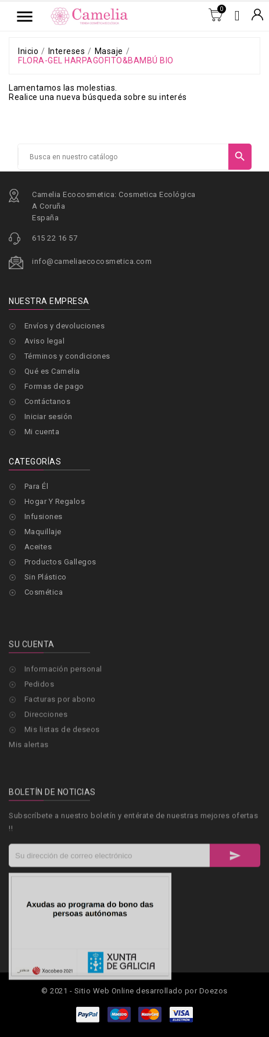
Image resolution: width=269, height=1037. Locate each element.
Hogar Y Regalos (54, 501)
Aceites (38, 546)
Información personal (63, 709)
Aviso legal (44, 341)
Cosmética (43, 592)
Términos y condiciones (67, 356)
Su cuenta (32, 684)
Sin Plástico (45, 577)
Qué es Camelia (52, 371)
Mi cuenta (42, 431)
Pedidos (39, 724)
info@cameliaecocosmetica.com (92, 261)
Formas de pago (54, 386)
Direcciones (46, 754)
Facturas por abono (60, 739)
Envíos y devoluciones (64, 325)
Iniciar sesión (48, 416)
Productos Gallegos (60, 561)
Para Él (36, 486)
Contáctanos (47, 401)
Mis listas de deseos (62, 770)
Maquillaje (43, 531)
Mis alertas (29, 785)
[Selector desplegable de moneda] (257, 15)
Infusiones (43, 516)
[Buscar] (123, 157)
